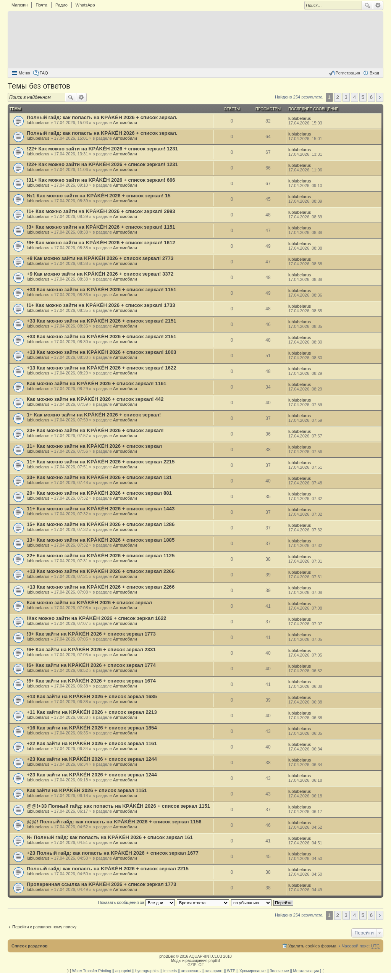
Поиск (367, 5)
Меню (24, 73)
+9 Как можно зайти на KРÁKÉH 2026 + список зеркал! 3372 (100, 274)
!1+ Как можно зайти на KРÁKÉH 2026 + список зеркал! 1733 (101, 305)
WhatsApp (85, 5)
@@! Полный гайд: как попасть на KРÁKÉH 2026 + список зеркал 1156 (114, 822)
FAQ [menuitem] (44, 73)
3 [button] (346, 97)
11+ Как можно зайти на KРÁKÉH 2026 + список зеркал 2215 (100, 462)
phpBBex (167, 956)
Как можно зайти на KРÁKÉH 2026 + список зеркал (89, 602)
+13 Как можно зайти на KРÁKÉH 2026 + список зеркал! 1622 (101, 368)
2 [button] (337, 97)
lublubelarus (38, 122)
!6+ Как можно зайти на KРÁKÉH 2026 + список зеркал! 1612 (101, 242)
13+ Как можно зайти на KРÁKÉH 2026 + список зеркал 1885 (100, 540)
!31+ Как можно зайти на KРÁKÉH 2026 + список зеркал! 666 (101, 180)
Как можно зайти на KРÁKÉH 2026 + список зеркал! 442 (95, 399)
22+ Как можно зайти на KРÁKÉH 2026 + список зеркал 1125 (100, 555)
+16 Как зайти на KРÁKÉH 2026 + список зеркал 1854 (92, 728)
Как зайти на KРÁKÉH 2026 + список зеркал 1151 (87, 790)
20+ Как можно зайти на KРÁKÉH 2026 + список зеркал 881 (99, 493)
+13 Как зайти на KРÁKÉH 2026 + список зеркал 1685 (92, 696)
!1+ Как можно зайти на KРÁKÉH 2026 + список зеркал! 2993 (101, 211)
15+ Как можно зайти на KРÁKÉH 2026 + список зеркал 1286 (100, 524)
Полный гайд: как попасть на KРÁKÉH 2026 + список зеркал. (102, 117)
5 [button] (363, 97)
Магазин (19, 5)
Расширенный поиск (378, 5)
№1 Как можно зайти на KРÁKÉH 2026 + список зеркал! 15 (99, 195)
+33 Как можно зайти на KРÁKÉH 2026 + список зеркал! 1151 (101, 289)
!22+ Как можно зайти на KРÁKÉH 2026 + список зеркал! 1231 (102, 149)
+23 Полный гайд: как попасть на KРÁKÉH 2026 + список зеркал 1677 (113, 853)
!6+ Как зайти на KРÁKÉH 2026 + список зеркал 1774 (91, 665)
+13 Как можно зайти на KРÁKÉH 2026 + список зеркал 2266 (100, 571)
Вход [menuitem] (374, 73)
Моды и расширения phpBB (195, 960)
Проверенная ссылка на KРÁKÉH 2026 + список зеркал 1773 (101, 884)
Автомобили (125, 122)
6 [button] (371, 97)
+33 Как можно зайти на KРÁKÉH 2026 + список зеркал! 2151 (101, 321)
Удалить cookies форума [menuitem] (312, 946)
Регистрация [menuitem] (348, 73)
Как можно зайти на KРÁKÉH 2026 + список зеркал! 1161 (96, 383)
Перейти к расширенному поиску (44, 927)
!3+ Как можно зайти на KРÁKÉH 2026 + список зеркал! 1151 (101, 227)
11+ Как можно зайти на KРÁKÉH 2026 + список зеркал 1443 (100, 509)
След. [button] (379, 97)
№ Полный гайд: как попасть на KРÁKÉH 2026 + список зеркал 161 (110, 837)
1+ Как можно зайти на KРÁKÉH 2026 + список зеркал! (94, 415)
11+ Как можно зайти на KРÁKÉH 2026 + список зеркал (94, 446)
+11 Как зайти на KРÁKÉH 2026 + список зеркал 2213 (92, 712)
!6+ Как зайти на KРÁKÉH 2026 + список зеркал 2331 (91, 649)
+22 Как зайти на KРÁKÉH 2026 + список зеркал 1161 (92, 743)
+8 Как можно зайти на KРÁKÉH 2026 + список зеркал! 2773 (100, 258)
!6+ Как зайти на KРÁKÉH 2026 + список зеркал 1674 (91, 681)
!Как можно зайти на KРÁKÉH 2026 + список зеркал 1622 (96, 618)
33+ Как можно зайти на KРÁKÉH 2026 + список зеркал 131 (99, 477)
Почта (41, 5)
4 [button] (354, 97)
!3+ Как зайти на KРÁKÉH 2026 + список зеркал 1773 (91, 634)
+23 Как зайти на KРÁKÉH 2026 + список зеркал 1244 (92, 759)
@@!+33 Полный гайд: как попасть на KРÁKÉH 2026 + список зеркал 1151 (118, 806)
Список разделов (29, 946)
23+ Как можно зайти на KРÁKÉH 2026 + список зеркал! (95, 430)
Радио (61, 5)
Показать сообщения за (136, 902)
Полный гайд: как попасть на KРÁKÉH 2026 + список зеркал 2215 (108, 868)
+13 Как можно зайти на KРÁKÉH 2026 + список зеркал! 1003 (101, 352)
